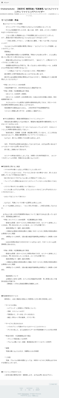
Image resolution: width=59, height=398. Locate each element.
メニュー (5, 2)
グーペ (29, 395)
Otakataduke (25, 394)
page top (53, 384)
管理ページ (35, 395)
